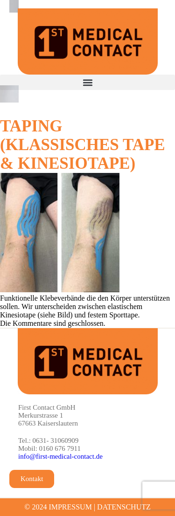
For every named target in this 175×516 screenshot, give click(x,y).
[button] (87, 82)
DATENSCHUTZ (124, 507)
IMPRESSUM (70, 507)
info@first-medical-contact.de (60, 456)
